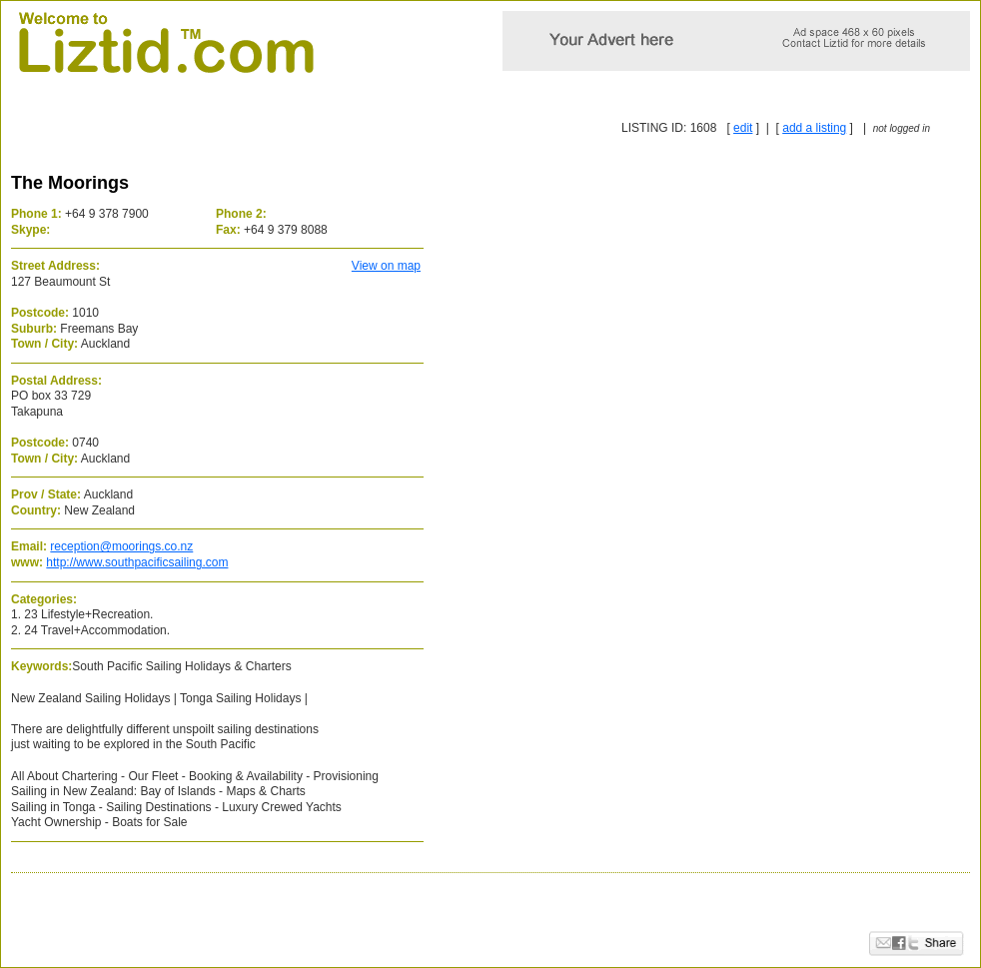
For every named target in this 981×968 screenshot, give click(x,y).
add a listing (814, 128)
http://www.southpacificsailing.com (137, 562)
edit (742, 128)
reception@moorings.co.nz (121, 546)
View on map (386, 266)
